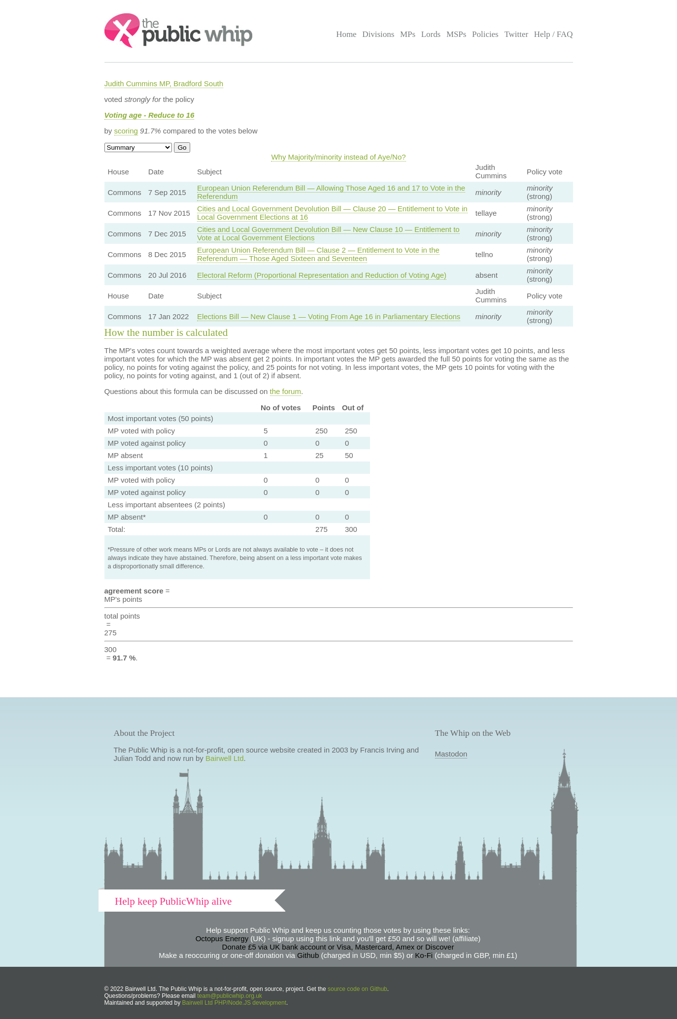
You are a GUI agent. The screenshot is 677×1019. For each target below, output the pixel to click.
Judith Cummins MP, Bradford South (164, 83)
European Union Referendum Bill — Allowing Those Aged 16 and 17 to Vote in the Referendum (331, 192)
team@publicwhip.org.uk (229, 995)
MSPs (456, 34)
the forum (285, 391)
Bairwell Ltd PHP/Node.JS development (234, 1002)
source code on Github (357, 989)
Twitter (516, 34)
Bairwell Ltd (224, 758)
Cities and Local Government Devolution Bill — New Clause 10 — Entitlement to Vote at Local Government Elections (328, 233)
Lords (431, 34)
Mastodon (451, 754)
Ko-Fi (424, 955)
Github (308, 955)
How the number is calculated (166, 332)
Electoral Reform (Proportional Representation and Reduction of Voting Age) (321, 275)
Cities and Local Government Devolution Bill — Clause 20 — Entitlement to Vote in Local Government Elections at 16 (332, 212)
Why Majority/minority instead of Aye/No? (338, 157)
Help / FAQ (553, 34)
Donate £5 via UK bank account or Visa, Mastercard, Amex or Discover (338, 947)
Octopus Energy (222, 938)
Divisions (378, 34)
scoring (126, 131)
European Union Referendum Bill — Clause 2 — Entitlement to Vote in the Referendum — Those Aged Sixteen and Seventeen (318, 254)
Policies (485, 34)
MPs (407, 34)
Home (346, 34)
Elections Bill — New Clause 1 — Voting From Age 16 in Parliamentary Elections (328, 316)
